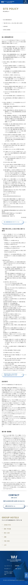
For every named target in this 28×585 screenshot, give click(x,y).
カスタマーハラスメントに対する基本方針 (8, 573)
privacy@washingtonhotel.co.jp (12, 196)
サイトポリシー (7, 568)
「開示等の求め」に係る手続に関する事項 (12, 23)
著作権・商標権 (6, 29)
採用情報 (17, 565)
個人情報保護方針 (7, 19)
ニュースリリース (8, 565)
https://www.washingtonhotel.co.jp (13, 206)
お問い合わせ (18, 568)
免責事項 (5, 26)
